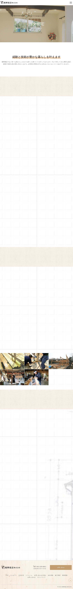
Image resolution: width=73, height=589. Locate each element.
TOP (6, 575)
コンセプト (13, 575)
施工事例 (57, 575)
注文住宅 (21, 575)
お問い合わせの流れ (40, 575)
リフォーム (29, 575)
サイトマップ (41, 577)
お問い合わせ (32, 577)
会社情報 (50, 575)
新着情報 (65, 575)
